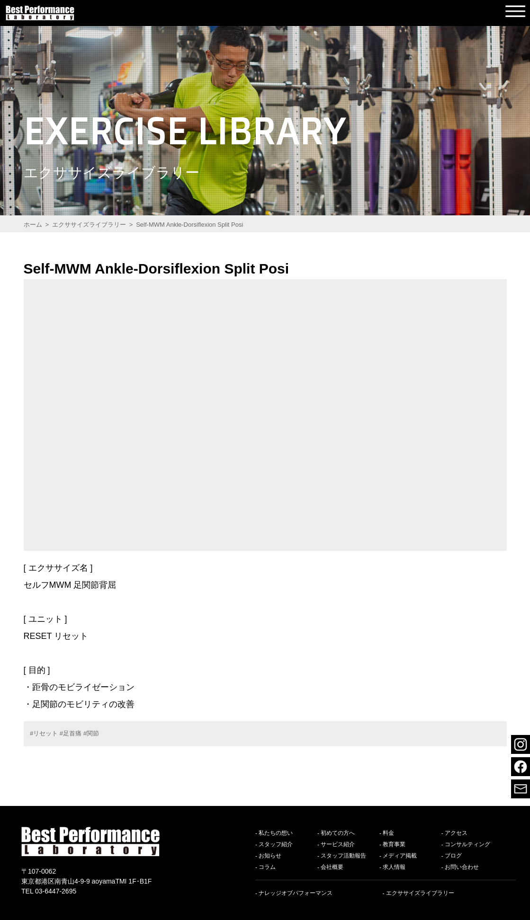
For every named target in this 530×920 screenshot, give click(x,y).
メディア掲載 (400, 856)
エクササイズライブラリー (420, 893)
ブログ (453, 856)
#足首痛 (70, 733)
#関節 (91, 733)
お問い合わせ (462, 867)
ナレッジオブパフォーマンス (295, 893)
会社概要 (332, 867)
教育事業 (394, 844)
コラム (267, 867)
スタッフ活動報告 (343, 856)
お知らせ (270, 856)
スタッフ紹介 (276, 844)
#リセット (44, 733)
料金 (388, 833)
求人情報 (394, 867)
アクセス (456, 833)
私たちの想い (276, 833)
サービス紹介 (338, 844)
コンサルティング (467, 844)
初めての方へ (338, 833)
